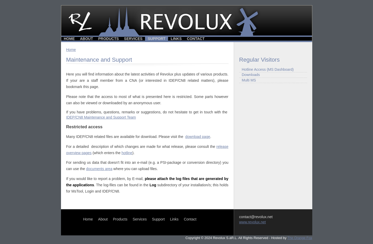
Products (108, 39)
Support (156, 39)
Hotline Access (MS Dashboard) (268, 69)
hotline (126, 153)
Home (69, 39)
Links (176, 39)
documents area (99, 169)
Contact (195, 39)
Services (133, 39)
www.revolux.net (252, 222)
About (86, 39)
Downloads (251, 75)
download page (197, 137)
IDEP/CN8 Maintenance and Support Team (101, 117)
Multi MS (249, 80)
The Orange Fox (299, 238)
